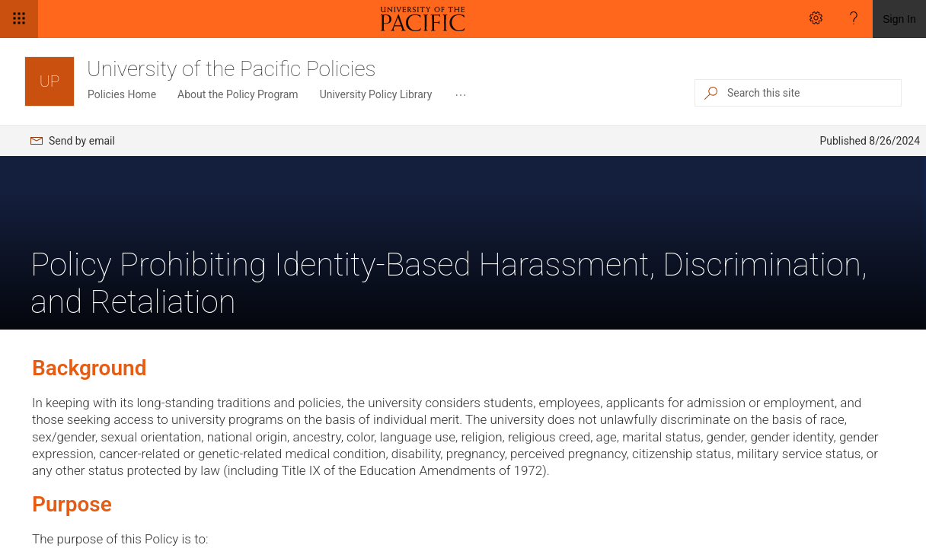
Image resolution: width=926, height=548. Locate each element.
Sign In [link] (899, 19)
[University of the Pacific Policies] (49, 81)
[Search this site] (813, 93)
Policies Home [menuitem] (122, 94)
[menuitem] (460, 95)
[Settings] (816, 19)
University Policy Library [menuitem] (376, 94)
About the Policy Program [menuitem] (238, 94)
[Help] (854, 19)
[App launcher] (19, 19)
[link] (426, 19)
